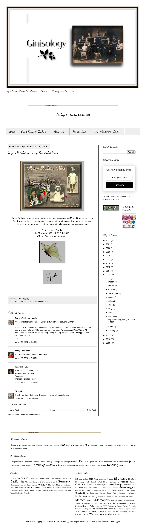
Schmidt (25, 448)
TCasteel (19, 367)
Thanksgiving (86, 509)
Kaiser (76, 445)
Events (111, 485)
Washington (19, 493)
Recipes (78, 506)
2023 (108, 240)
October (112, 289)
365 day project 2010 (84, 479)
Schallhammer (16, 448)
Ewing (117, 484)
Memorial (91, 500)
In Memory (92, 497)
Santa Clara (23, 490)
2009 (108, 343)
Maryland (51, 485)
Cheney (42, 462)
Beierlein (39, 445)
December (113, 282)
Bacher (24, 445)
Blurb (87, 482)
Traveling (61, 490)
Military (120, 500)
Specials (132, 506)
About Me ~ (60, 131)
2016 (108, 263)
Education (97, 485)
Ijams (13, 465)
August (111, 297)
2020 (108, 248)
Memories (114, 500)
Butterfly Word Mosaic (99, 482)
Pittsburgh (82, 465)
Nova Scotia (47, 488)
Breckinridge (44, 478)
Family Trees (126, 485)
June (110, 305)
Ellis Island (46, 482)
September (113, 293)
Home (12, 131)
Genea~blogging (100, 490)
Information (102, 497)
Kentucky (38, 465)
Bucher (56, 445)
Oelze (61, 465)
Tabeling (112, 465)
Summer (78, 509)
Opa (105, 445)
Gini (16, 391)
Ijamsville (23, 485)
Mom (46, 301)
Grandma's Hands (97, 493)
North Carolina (33, 487)
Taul (121, 465)
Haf (33, 301)
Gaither (115, 462)
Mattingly (59, 485)
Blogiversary (79, 482)
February (112, 327)
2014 (108, 271)
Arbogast (14, 462)
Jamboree (109, 497)
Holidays (81, 496)
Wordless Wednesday (100, 514)
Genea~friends (116, 490)
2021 (108, 244)
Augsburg (16, 445)
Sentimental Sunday (115, 506)
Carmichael (28, 462)
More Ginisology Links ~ (108, 131)
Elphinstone (93, 462)
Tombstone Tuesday (90, 511)
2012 (108, 278)
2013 (108, 275)
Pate (76, 465)
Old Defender (69, 465)
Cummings (66, 462)
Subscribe (119, 185)
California (17, 481)
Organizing (95, 503)
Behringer (31, 445)
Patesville (57, 488)
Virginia (68, 490)
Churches (90, 485)
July (110, 301)
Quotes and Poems (127, 503)
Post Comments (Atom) (30, 415)
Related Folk (88, 506)
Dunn (76, 462)
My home (127, 500)
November (113, 286)
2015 (108, 267)
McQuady (67, 485)
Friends (96, 487)
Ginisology (131, 490)
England (54, 482)
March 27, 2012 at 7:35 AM (26, 382)
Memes (80, 500)
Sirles (98, 465)
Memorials (39, 301)
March (111, 316)
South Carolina (35, 490)
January (112, 330)
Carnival (113, 482)
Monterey (94, 445)
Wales (13, 493)
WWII (80, 514)
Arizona (13, 478)
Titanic (77, 511)
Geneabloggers (127, 487)
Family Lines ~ (81, 131)
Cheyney (49, 462)
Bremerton (67, 478)
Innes (17, 465)
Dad (72, 462)
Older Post (91, 410)
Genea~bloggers (82, 490)
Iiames (121, 462)
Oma (101, 445)
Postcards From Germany (118, 445)
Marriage (132, 497)
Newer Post (14, 410)
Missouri (54, 465)
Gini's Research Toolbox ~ (34, 131)
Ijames (132, 461)
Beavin (20, 462)
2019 (108, 252)
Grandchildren (81, 493)
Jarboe (23, 465)
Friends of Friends (105, 462)
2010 (108, 339)
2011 (108, 335)
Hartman (69, 445)
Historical (122, 493)
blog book (116, 514)
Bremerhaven (48, 445)
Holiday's (131, 493)
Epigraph (104, 485)
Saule (133, 445)
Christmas (80, 484)
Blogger (116, 521)
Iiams (126, 462)
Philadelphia (66, 488)
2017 (108, 259)
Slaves (103, 465)
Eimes (83, 461)
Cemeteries (123, 482)
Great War (111, 493)
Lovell (48, 465)
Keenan (28, 465)
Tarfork (45, 490)
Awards (110, 479)
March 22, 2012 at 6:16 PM (26, 342)
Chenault (36, 462)
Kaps (82, 445)
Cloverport (57, 462)
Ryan (94, 465)
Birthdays (19, 301)
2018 (108, 255)
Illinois (29, 485)
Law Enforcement (121, 497)
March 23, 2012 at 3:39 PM (26, 358)
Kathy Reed (20, 351)
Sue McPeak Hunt (23, 318)
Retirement (98, 506)
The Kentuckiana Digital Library (124, 509)
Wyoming (27, 493)
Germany (27, 301)
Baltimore (34, 478)
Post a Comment (19, 404)
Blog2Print (131, 479)
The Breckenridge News (102, 509)
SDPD (105, 506)
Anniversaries (100, 479)
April (110, 312)
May (110, 308)
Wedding (86, 514)
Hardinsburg (15, 485)
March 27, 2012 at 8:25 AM (26, 399)
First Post (88, 488)
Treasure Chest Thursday (117, 511)
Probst (88, 465)
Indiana (34, 485)
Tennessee (53, 490)
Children (132, 482)
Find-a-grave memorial (55, 236)
